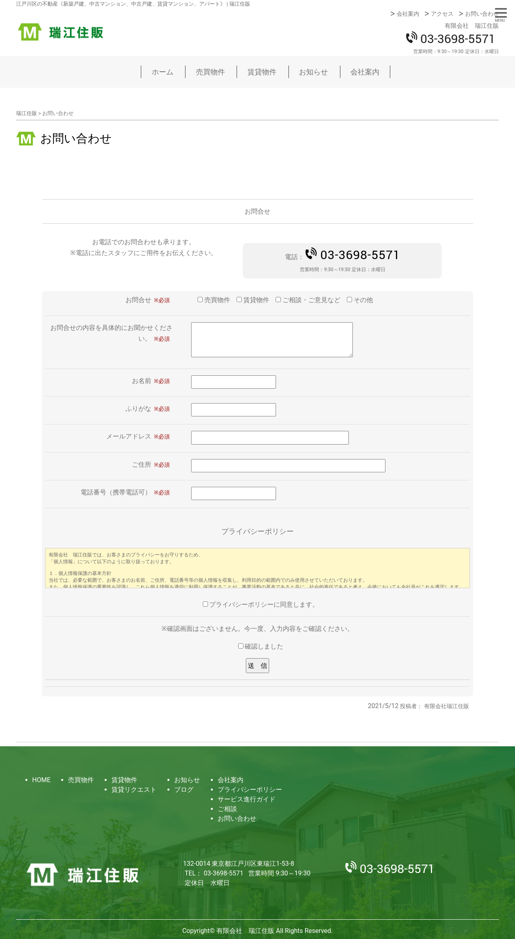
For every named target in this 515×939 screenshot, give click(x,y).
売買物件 (210, 72)
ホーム (162, 72)
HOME (41, 780)
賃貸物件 (261, 72)
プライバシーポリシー (250, 789)
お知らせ (313, 72)
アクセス (442, 13)
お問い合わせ (482, 13)
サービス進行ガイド (247, 799)
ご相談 (227, 809)
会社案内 (408, 13)
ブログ (184, 789)
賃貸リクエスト (134, 789)
